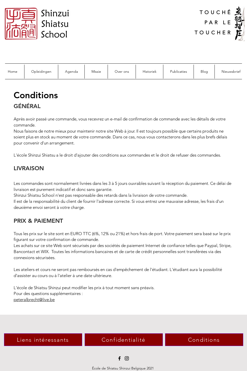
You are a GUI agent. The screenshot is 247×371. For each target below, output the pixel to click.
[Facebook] (119, 358)
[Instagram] (127, 358)
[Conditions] (204, 339)
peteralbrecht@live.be (34, 299)
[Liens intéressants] (43, 339)
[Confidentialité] (124, 339)
